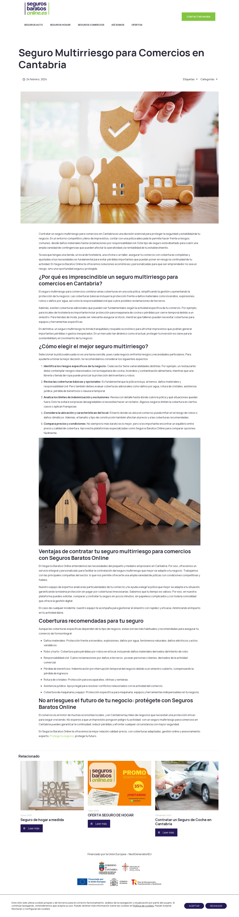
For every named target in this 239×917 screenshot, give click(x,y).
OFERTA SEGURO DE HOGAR (111, 815)
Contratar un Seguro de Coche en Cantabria (183, 821)
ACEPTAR (193, 905)
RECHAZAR (216, 905)
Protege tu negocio (62, 736)
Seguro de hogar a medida (42, 819)
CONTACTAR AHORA (198, 16)
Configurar (31, 908)
